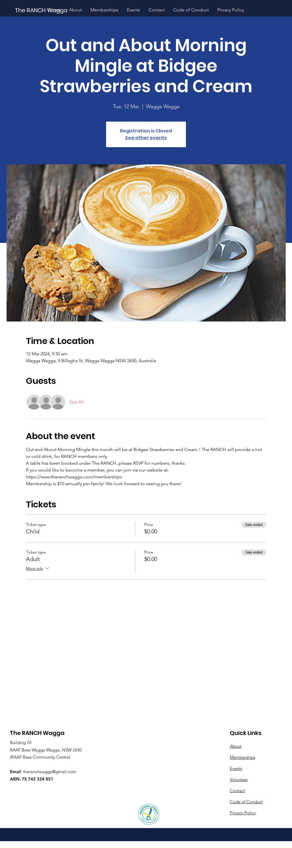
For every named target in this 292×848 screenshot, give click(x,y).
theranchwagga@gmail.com (49, 771)
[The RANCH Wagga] (41, 10)
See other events (146, 137)
